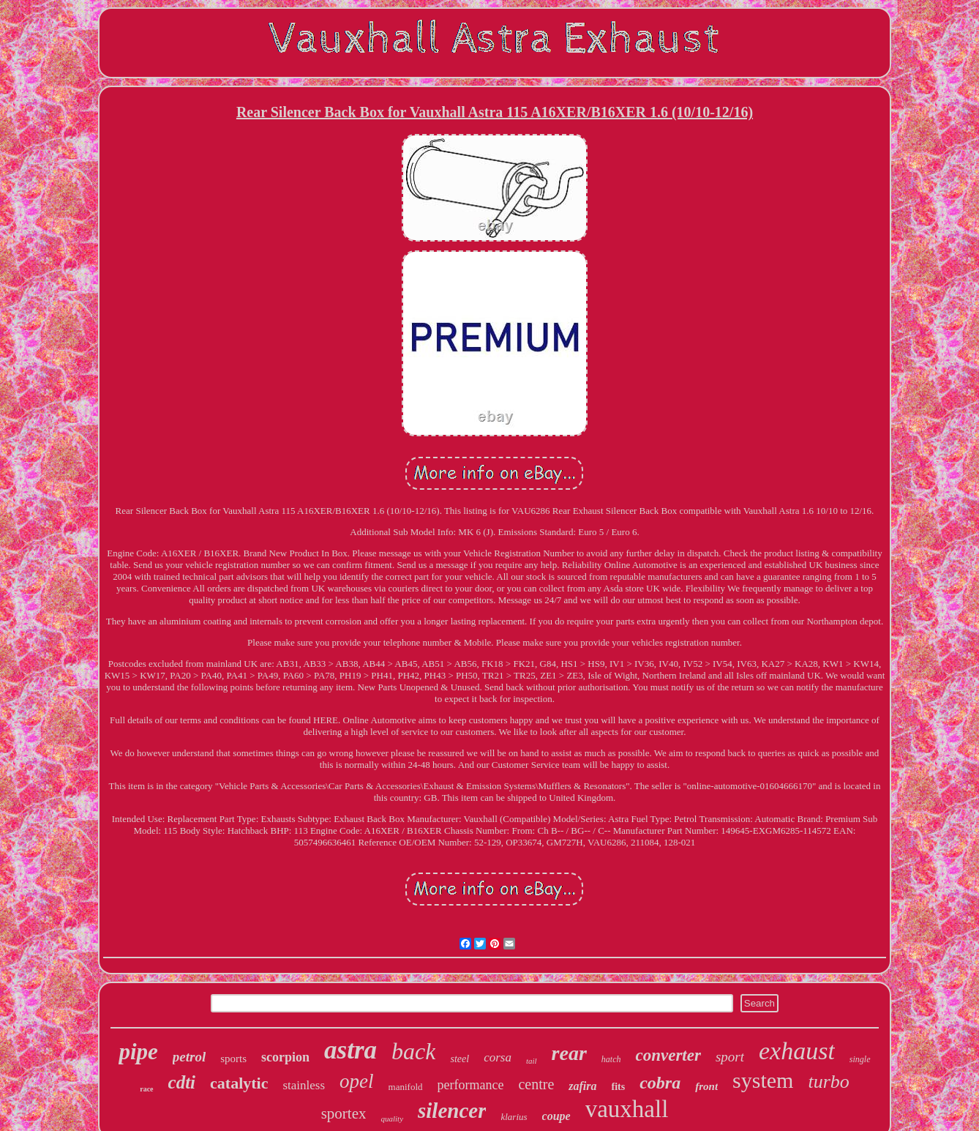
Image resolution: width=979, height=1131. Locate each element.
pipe (138, 1051)
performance (471, 1085)
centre (536, 1084)
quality (391, 1118)
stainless (303, 1085)
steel (459, 1058)
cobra (659, 1082)
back (413, 1051)
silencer (452, 1110)
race (146, 1089)
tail (531, 1060)
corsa (497, 1057)
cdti (182, 1082)
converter (667, 1055)
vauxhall (627, 1109)
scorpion (285, 1057)
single (860, 1059)
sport (730, 1056)
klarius (513, 1116)
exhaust (797, 1050)
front (706, 1086)
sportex (344, 1113)
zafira (582, 1086)
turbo (828, 1081)
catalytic (239, 1083)
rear (569, 1053)
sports (233, 1058)
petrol (189, 1056)
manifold (406, 1086)
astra (350, 1050)
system (762, 1080)
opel (357, 1081)
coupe (556, 1116)
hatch (611, 1059)
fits (619, 1086)
